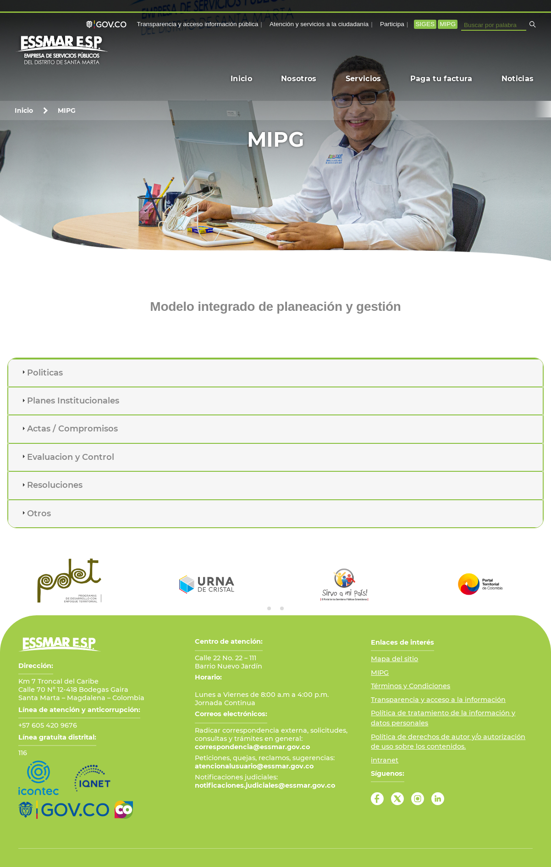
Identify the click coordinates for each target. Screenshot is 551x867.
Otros (39, 513)
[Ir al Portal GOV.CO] (63, 810)
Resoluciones (55, 485)
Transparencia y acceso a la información (438, 700)
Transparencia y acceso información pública (198, 24)
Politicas (45, 373)
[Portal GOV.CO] (108, 24)
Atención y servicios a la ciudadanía (319, 24)
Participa (392, 24)
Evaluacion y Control (70, 457)
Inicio (24, 110)
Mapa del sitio (394, 659)
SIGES (425, 24)
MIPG (448, 24)
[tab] (275, 373)
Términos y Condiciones (410, 686)
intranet (384, 760)
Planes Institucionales (73, 401)
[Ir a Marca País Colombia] (124, 810)
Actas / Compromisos (72, 429)
